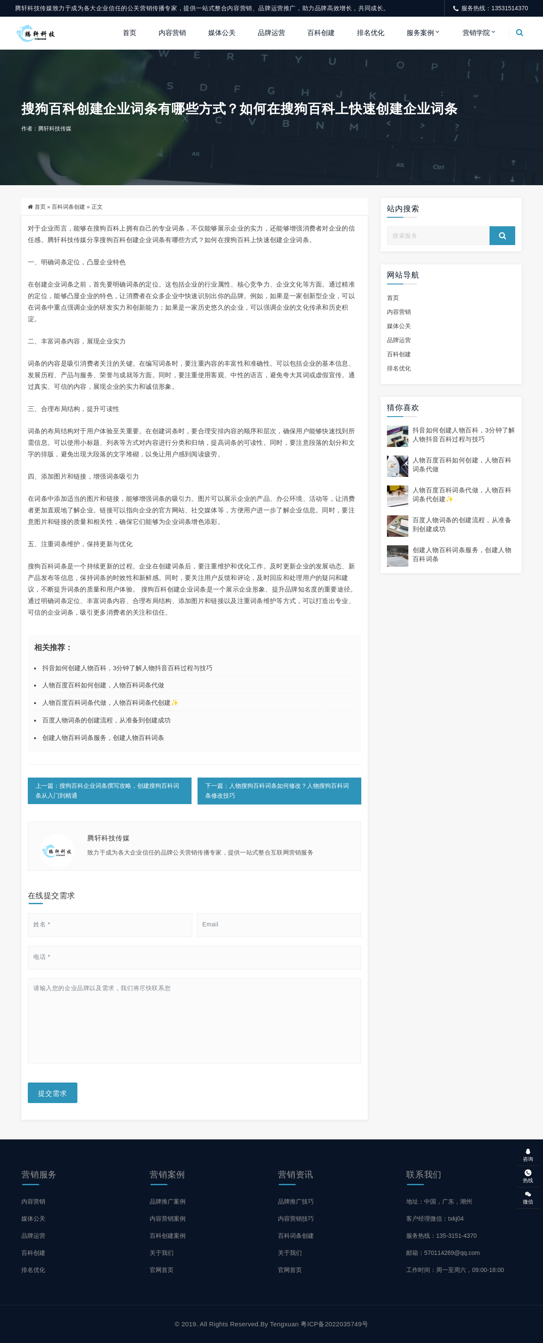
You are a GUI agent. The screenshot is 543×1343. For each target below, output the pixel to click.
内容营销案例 (168, 1218)
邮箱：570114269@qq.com (443, 1252)
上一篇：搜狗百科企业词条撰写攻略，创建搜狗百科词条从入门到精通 (107, 791)
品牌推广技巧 (296, 1201)
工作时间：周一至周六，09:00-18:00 (455, 1269)
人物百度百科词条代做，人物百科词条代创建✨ (110, 703)
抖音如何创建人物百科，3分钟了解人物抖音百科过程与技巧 (127, 668)
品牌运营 (271, 32)
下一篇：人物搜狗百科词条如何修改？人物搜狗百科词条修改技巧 (276, 791)
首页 (129, 32)
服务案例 (420, 32)
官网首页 (162, 1269)
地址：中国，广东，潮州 (439, 1201)
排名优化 (370, 32)
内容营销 (172, 32)
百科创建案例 (168, 1235)
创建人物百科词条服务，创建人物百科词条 (103, 737)
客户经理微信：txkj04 (435, 1218)
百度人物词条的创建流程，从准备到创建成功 (106, 720)
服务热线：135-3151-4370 (441, 1235)
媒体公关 (222, 32)
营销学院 (476, 32)
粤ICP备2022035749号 (334, 1324)
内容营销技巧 (296, 1218)
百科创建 (321, 32)
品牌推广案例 (168, 1201)
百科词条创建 (68, 207)
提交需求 (52, 1093)
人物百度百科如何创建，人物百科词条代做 (103, 685)
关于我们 (162, 1252)
